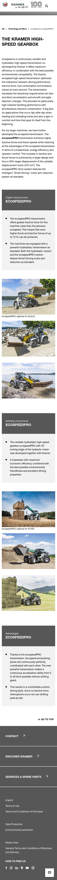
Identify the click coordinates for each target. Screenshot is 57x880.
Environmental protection (19, 829)
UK (3, 29)
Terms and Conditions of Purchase (24, 811)
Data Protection (13, 824)
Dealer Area (11, 842)
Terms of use (12, 805)
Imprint (9, 800)
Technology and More (17, 29)
